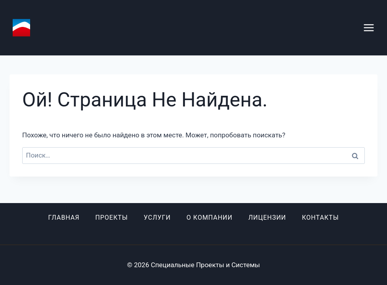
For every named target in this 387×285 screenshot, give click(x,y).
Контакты (320, 217)
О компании (210, 217)
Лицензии (267, 217)
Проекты (111, 217)
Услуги (157, 217)
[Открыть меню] (373, 27)
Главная (63, 217)
